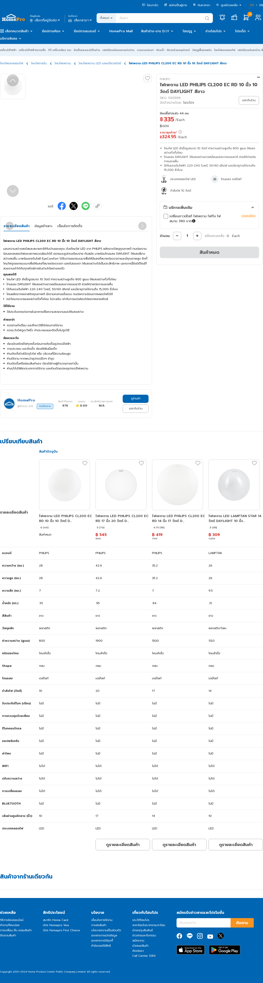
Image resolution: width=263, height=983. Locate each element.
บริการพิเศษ (8, 38)
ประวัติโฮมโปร (140, 920)
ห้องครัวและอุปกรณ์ (178, 50)
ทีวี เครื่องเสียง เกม (59, 50)
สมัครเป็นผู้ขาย (175, 5)
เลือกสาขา (80, 20)
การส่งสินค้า (98, 925)
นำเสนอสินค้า (140, 946)
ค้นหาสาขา (201, 5)
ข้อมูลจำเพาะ (43, 226)
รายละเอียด (249, 216)
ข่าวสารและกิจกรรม (144, 935)
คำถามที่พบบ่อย (10, 925)
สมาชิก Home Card (55, 920)
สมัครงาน (138, 940)
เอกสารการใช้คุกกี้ (102, 940)
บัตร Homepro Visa (56, 925)
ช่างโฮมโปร (213, 31)
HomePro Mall (121, 31)
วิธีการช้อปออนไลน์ (11, 920)
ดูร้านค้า (136, 398)
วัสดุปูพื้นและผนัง (202, 50)
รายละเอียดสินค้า (16, 226)
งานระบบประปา (145, 50)
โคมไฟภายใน (39, 63)
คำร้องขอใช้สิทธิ (101, 946)
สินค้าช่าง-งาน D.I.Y (155, 31)
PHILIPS (165, 79)
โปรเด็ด (240, 31)
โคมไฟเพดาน (63, 63)
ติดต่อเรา (138, 951)
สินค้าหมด (209, 252)
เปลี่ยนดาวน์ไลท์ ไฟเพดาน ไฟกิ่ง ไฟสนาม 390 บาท (201, 219)
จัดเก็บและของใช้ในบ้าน (87, 50)
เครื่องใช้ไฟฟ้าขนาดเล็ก (32, 50)
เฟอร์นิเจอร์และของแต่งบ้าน (118, 50)
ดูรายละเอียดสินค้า (123, 845)
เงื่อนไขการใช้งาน (101, 920)
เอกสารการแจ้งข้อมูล (104, 935)
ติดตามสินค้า (8, 935)
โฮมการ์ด (150, 5)
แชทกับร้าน (135, 408)
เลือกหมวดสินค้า (17, 31)
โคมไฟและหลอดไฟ (224, 50)
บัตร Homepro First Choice (61, 930)
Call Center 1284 (144, 956)
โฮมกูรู (187, 31)
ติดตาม (242, 923)
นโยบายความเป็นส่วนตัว (106, 930)
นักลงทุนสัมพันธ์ (142, 930)
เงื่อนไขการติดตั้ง (69, 226)
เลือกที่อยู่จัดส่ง (45, 20)
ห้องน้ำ (160, 50)
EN (261, 5)
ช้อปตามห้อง (51, 31)
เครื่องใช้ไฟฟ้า (8, 50)
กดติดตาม (45, 406)
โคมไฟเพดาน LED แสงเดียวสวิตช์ (100, 63)
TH (252, 5)
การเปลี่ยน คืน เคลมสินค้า (16, 930)
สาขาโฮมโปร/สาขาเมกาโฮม (148, 925)
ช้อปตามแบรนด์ (85, 31)
